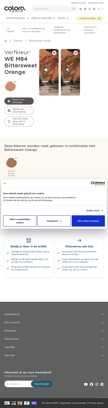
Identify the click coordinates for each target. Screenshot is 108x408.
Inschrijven (41, 384)
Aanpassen (54, 221)
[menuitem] (17, 20)
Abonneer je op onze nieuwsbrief (27, 372)
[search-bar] (53, 9)
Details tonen (92, 210)
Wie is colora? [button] (54, 322)
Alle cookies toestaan (88, 221)
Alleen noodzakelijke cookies (19, 221)
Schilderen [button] (54, 330)
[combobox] (55, 9)
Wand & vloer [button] (54, 339)
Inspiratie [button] (54, 347)
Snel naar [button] (54, 355)
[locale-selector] (101, 9)
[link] (78, 2)
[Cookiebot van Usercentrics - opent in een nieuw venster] (93, 183)
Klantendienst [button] (54, 314)
